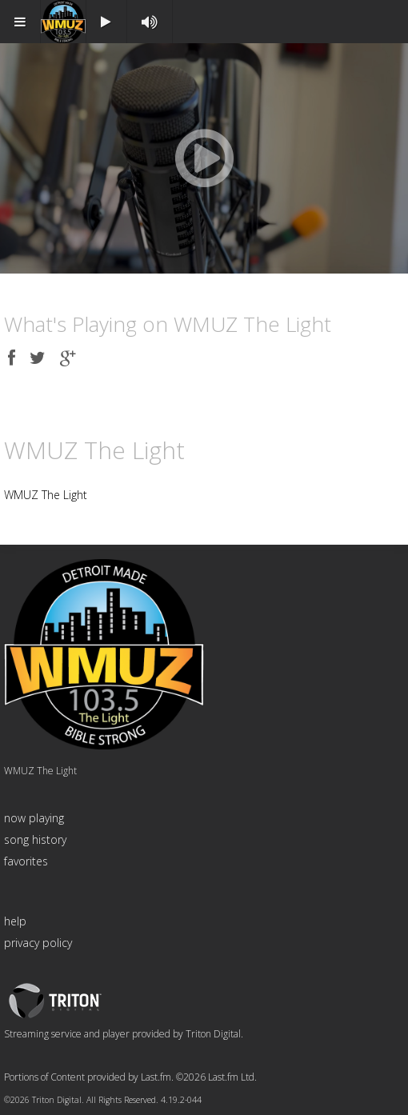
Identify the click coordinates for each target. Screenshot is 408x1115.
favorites (26, 861)
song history (35, 839)
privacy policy (38, 942)
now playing (34, 817)
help (15, 921)
